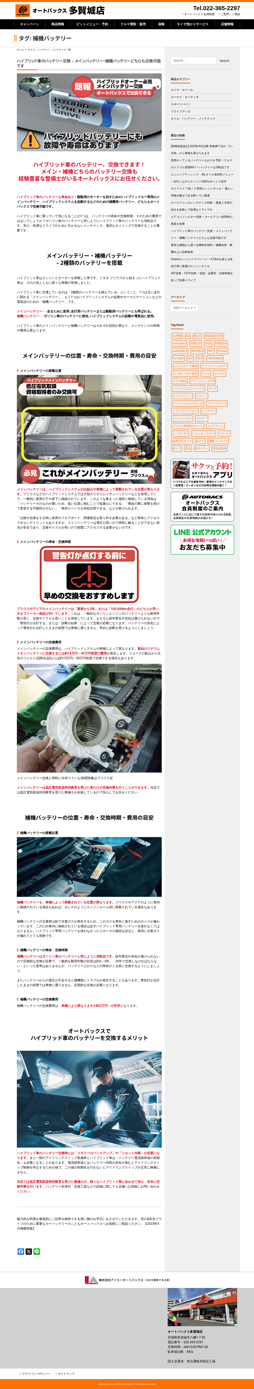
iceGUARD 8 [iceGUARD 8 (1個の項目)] (179, 351)
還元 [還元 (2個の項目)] (187, 448)
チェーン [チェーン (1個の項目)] (201, 396)
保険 (161, 24)
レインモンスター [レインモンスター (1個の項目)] (203, 433)
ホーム (20, 49)
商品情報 (57, 24)
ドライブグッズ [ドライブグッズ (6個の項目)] (217, 403)
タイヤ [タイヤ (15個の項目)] (212, 388)
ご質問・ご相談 (230, 14)
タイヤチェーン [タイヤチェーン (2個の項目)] (182, 396)
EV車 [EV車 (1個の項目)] (208, 343)
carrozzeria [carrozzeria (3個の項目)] (179, 343)
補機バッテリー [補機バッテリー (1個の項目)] (218, 441)
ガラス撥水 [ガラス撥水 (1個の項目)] (179, 381)
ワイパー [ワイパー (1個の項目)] (224, 433)
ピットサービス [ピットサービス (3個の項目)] (182, 418)
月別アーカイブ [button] (183, 307)
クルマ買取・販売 (133, 24)
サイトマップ (66, 1373)
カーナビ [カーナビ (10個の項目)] (219, 373)
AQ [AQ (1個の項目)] (188, 335)
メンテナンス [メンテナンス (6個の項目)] (215, 426)
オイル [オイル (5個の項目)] (206, 373)
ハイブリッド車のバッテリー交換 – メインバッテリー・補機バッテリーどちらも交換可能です (89, 63)
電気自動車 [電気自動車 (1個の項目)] (220, 448)
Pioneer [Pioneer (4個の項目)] (222, 351)
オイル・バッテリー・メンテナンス (193, 118)
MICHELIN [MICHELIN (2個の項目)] (197, 351)
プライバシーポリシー (36, 1373)
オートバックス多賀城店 (60, 10)
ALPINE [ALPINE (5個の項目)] (177, 335)
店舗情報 (227, 24)
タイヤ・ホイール (182, 89)
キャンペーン (29, 24)
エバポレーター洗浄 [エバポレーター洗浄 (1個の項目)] (184, 373)
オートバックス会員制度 (199, 14)
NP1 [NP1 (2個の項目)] (211, 351)
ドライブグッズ (180, 111)
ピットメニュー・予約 (92, 24)
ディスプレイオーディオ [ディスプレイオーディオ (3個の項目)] (187, 403)
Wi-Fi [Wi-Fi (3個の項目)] (200, 358)
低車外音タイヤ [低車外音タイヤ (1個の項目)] (182, 441)
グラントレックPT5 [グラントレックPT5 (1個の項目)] (202, 381)
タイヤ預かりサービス (193, 24)
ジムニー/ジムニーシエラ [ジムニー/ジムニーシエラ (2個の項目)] (188, 388)
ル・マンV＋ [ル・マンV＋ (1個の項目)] (180, 433)
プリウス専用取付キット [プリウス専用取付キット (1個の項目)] (187, 426)
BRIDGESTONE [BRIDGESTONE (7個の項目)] (214, 335)
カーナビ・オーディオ (185, 97)
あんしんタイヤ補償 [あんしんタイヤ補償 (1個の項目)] (184, 365)
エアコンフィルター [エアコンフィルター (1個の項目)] (214, 365)
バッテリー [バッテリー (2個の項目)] (209, 411)
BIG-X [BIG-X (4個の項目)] (197, 335)
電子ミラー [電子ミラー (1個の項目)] (202, 448)
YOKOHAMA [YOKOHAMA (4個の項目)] (214, 358)
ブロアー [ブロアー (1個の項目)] (201, 418)
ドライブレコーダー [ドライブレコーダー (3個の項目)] (184, 411)
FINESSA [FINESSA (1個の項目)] (220, 343)
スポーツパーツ (180, 104)
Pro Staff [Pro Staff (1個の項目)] (177, 358)
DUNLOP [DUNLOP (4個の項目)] (195, 343)
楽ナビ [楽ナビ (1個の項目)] (200, 441)
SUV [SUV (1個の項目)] (190, 358)
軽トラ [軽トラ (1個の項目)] (176, 448)
